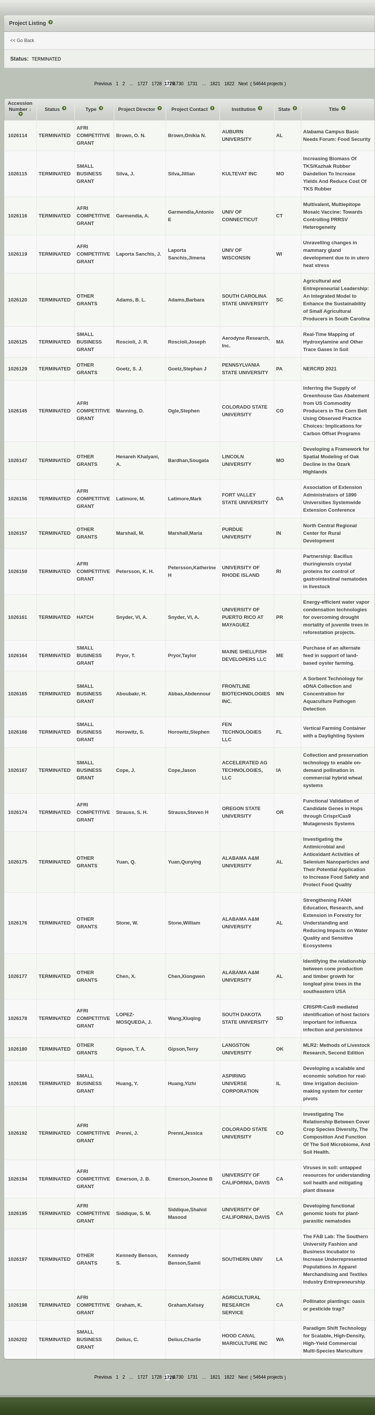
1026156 (17, 498)
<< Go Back (22, 40)
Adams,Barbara (186, 300)
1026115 (17, 173)
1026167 (17, 770)
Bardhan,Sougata (188, 460)
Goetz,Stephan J (187, 369)
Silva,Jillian (181, 173)
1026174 (17, 812)
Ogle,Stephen (184, 411)
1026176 (17, 923)
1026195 (17, 1213)
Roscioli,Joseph (187, 342)
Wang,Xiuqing (184, 1018)
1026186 (17, 1083)
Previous (103, 83)
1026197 (17, 1259)
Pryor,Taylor (182, 655)
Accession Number (20, 106)
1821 (215, 83)
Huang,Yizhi (182, 1083)
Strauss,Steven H (188, 812)
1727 (143, 83)
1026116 (17, 216)
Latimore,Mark (185, 498)
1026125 (17, 342)
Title (334, 109)
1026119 (17, 254)
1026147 (17, 460)
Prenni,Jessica (185, 1133)
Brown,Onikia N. (187, 135)
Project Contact (190, 109)
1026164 (17, 655)
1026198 (17, 1305)
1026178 (17, 1018)
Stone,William (184, 923)
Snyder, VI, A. (183, 617)
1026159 (17, 571)
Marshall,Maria (185, 533)
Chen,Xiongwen (186, 976)
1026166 (17, 732)
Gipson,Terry (183, 1049)
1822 (229, 83)
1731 (193, 83)
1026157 (17, 533)
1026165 (17, 694)
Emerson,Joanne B (190, 1179)
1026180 (17, 1049)
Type (91, 109)
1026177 (17, 976)
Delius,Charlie (184, 1339)
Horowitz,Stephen (188, 732)
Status (53, 109)
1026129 (17, 369)
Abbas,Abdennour (189, 694)
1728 (157, 83)
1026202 (17, 1339)
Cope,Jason (182, 770)
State (285, 109)
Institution (244, 109)
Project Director (137, 109)
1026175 (17, 862)
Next (243, 83)
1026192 (17, 1133)
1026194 (17, 1179)
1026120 (17, 300)
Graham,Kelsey (186, 1305)
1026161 (17, 617)
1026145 (17, 411)
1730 (178, 83)
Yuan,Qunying (184, 862)
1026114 (17, 135)
